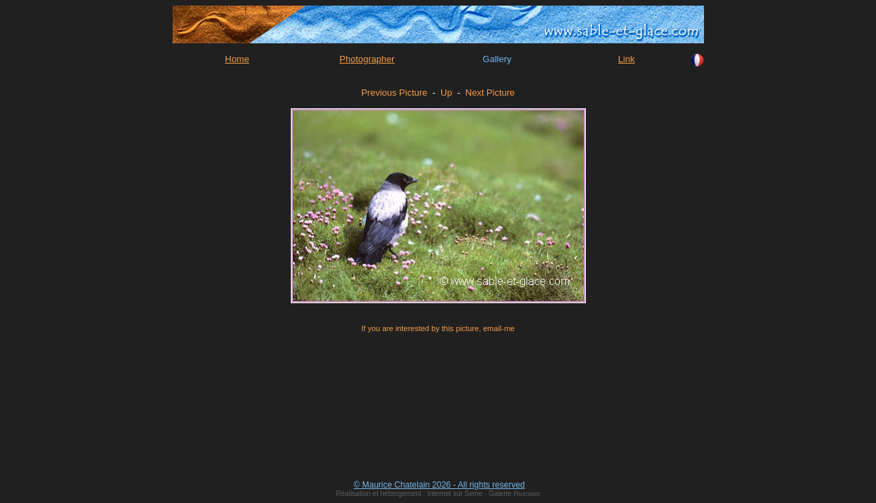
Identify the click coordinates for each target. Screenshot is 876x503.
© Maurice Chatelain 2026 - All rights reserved (439, 485)
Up (446, 92)
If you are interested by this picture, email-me (438, 328)
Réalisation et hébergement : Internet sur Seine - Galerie (424, 493)
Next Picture (490, 92)
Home (237, 59)
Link (626, 59)
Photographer (367, 59)
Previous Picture (394, 92)
